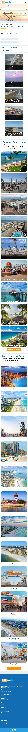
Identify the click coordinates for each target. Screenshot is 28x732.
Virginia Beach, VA (4, 710)
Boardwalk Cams (4, 698)
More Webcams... (14, 349)
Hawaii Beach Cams (5, 695)
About (2, 717)
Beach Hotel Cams (4, 697)
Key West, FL (3, 707)
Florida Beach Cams (5, 694)
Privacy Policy (4, 723)
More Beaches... (14, 668)
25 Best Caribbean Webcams (6, 693)
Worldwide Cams (4, 699)
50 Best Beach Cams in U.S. (6, 691)
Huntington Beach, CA (5, 708)
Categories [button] (5, 50)
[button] (9, 39)
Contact (2, 719)
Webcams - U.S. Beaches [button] (9, 47)
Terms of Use (3, 721)
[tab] (14, 48)
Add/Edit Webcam (4, 720)
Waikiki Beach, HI (4, 704)
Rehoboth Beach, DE (5, 711)
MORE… (2, 712)
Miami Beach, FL (4, 706)
